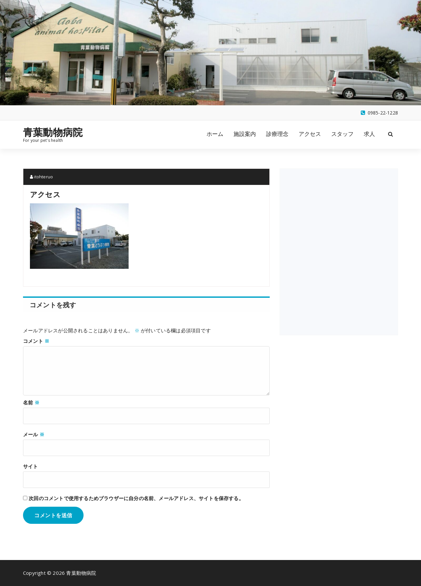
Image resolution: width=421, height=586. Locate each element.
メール (33, 434)
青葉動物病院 (53, 132)
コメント (36, 341)
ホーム (215, 134)
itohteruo (41, 177)
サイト (30, 466)
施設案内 (245, 134)
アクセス (310, 134)
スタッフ (342, 134)
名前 (31, 402)
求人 (369, 134)
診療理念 (277, 134)
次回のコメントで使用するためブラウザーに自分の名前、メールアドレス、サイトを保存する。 (136, 498)
